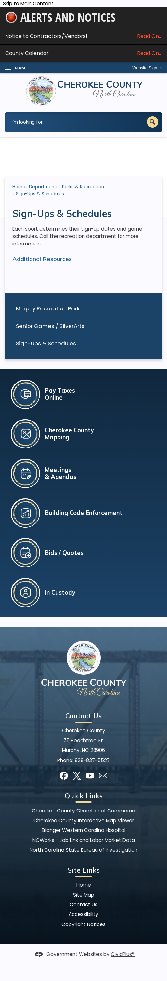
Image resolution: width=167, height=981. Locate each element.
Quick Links (84, 795)
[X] (77, 776)
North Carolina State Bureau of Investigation (83, 850)
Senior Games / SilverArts (50, 326)
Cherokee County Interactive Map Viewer (83, 820)
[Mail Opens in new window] (103, 776)
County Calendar (83, 53)
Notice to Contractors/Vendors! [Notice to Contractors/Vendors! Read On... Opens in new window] (83, 36)
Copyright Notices (83, 924)
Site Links (84, 870)
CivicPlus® (123, 954)
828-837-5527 (92, 760)
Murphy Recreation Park (48, 308)
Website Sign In (147, 67)
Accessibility (83, 914)
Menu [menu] (21, 68)
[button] (152, 122)
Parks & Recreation (83, 187)
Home (18, 187)
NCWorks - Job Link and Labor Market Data (83, 840)
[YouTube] (90, 776)
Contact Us (83, 904)
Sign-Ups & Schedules (46, 343)
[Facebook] (64, 776)
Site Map (83, 894)
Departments (43, 187)
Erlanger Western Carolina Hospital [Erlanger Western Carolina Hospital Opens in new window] (83, 830)
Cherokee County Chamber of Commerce (83, 810)
